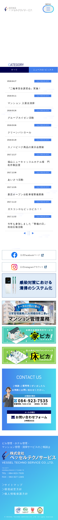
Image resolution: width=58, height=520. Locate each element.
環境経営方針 (13, 489)
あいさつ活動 (16, 179)
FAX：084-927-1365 (13, 477)
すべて (14, 70)
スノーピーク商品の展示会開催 (26, 147)
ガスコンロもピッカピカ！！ (25, 209)
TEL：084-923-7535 (13, 473)
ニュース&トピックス (43, 70)
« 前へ (24, 233)
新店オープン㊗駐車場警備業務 (26, 194)
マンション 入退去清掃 (21, 103)
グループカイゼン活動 (21, 117)
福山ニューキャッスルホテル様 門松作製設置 (29, 163)
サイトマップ (13, 485)
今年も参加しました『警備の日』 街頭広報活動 (28, 225)
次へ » (33, 233)
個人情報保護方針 (16, 493)
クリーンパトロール (20, 132)
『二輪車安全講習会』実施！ (24, 88)
